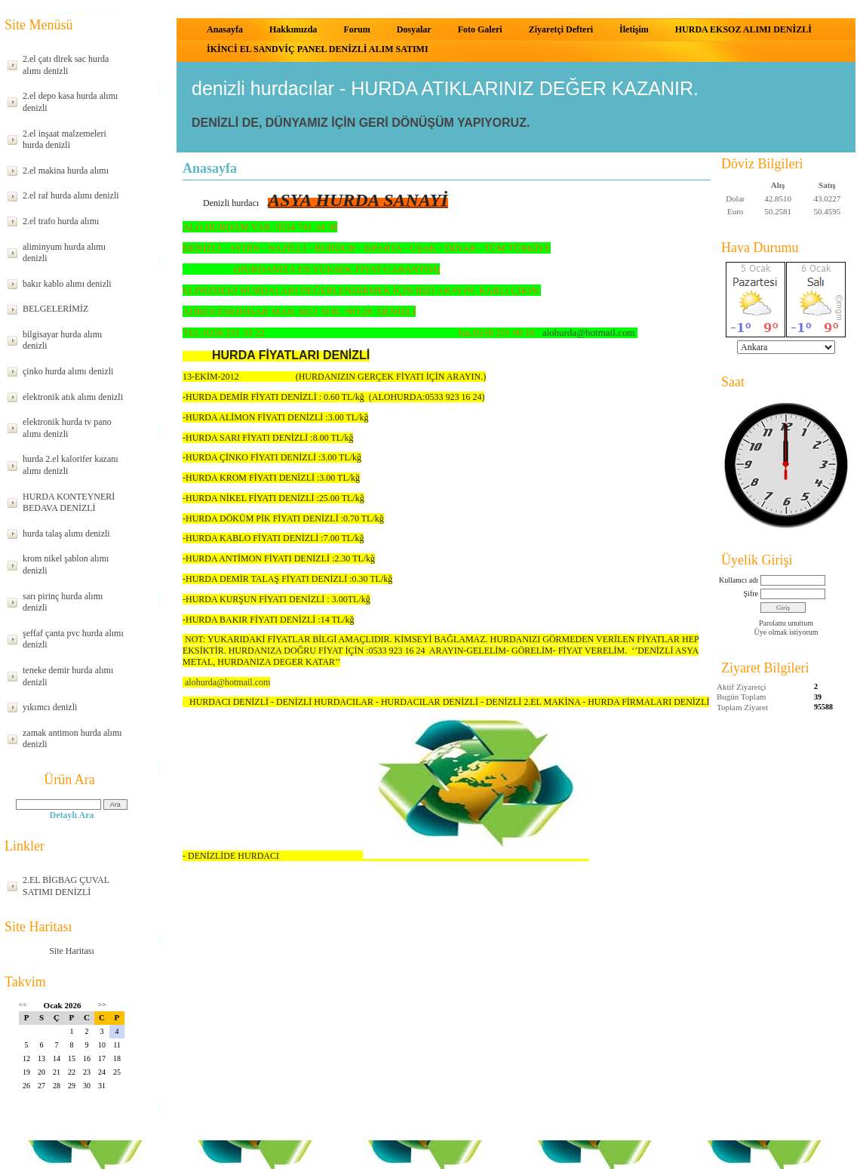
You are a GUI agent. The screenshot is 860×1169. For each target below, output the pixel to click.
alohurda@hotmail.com (588, 332)
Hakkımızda (293, 29)
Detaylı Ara (72, 815)
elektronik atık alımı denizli (73, 397)
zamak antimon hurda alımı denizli (72, 739)
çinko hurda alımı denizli (68, 371)
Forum (356, 29)
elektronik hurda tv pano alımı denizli (67, 428)
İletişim (634, 29)
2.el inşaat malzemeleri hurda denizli (64, 139)
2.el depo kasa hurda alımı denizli (70, 102)
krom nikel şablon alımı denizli (66, 564)
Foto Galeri (480, 29)
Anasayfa (225, 29)
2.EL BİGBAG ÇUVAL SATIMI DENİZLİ (66, 886)
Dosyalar (414, 29)
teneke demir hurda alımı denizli (68, 676)
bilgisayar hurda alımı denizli (62, 340)
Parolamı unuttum (786, 623)
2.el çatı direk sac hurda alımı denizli (66, 65)
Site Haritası (71, 951)
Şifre (751, 593)
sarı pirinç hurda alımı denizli (63, 602)
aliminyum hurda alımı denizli (64, 252)
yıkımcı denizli (50, 707)
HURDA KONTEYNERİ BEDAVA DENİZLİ (69, 502)
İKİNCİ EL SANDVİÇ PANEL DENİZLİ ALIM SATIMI (317, 49)
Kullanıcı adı (738, 580)
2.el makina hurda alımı (66, 170)
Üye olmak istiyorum (786, 632)
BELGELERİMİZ (55, 308)
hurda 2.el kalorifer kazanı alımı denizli (70, 465)
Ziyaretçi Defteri (561, 29)
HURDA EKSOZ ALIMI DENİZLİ (743, 29)
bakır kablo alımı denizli (67, 283)
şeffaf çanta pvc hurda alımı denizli (73, 639)
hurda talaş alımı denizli (66, 533)
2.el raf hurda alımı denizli (71, 195)
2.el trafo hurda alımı (61, 221)
